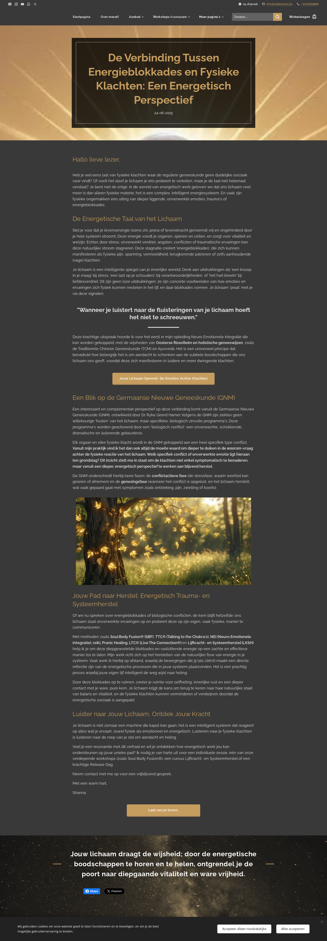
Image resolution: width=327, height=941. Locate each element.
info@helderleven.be (279, 4)
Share (92, 891)
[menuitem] (82, 17)
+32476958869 (310, 4)
